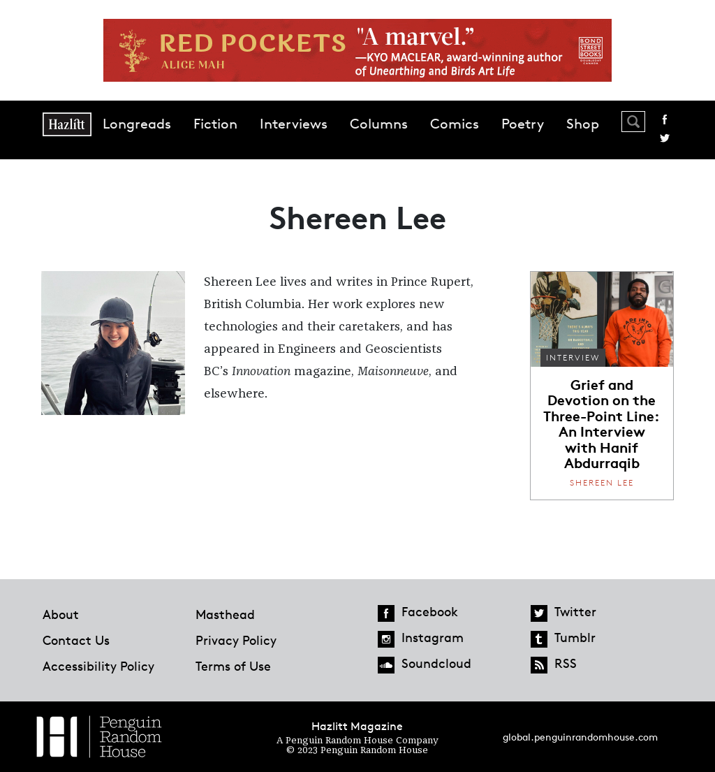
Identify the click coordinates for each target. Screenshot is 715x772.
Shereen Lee (602, 482)
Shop (582, 123)
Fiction (215, 123)
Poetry (522, 123)
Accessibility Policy (98, 665)
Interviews (293, 123)
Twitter (664, 138)
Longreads (137, 123)
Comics (454, 123)
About (61, 614)
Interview (573, 357)
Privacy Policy (236, 640)
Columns (379, 123)
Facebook (664, 119)
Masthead (225, 614)
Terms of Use (233, 665)
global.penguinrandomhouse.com (580, 737)
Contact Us (76, 640)
